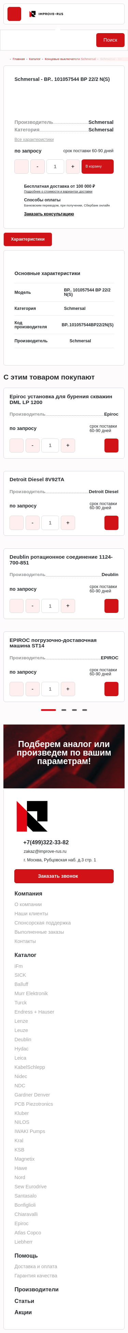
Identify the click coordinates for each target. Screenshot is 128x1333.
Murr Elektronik (31, 993)
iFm (18, 966)
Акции (23, 1312)
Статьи (24, 1301)
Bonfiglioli (24, 1205)
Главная (19, 59)
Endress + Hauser (34, 1012)
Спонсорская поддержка (42, 923)
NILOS (21, 1122)
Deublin (22, 1039)
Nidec (20, 1076)
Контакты (25, 941)
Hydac (21, 1048)
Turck (20, 1002)
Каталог (35, 59)
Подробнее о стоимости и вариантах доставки (58, 191)
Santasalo (25, 1196)
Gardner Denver (32, 1095)
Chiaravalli (26, 1214)
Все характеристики (34, 140)
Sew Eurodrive (30, 1186)
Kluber (21, 1113)
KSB (19, 1149)
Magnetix (24, 1159)
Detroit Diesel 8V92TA (37, 479)
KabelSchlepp (29, 1067)
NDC (19, 1085)
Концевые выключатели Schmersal (70, 59)
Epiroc (21, 1223)
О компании (28, 904)
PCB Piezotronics (33, 1104)
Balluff (21, 984)
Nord (19, 1177)
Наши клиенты (31, 913)
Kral (18, 1140)
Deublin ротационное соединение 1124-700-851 (61, 559)
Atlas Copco (27, 1232)
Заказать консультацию (49, 214)
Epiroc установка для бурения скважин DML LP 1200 (61, 399)
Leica (20, 1058)
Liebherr (23, 1242)
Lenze (21, 1021)
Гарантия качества (35, 1275)
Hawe (20, 1168)
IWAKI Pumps (29, 1131)
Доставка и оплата (35, 1266)
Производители (36, 1289)
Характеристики (28, 239)
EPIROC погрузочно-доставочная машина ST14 (53, 643)
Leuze (21, 1030)
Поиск (110, 40)
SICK (20, 975)
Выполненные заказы (39, 932)
